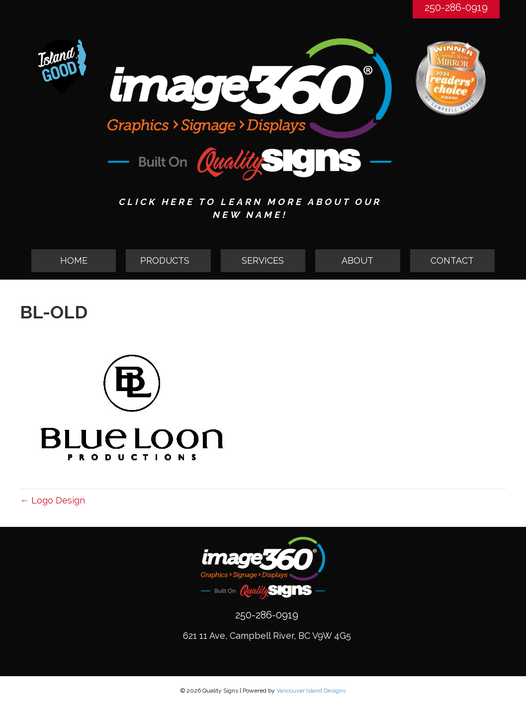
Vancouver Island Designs (311, 690)
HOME (74, 260)
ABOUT (357, 260)
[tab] (168, 260)
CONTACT (452, 260)
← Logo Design (52, 500)
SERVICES (263, 260)
